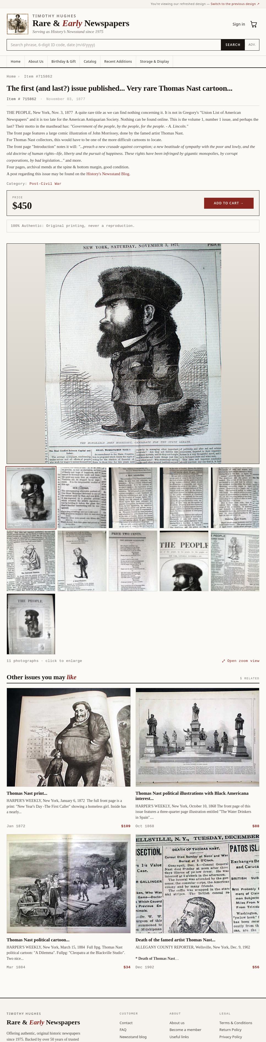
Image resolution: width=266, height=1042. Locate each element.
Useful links (179, 1036)
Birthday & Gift (63, 61)
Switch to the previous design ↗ (235, 4)
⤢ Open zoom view (240, 660)
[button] (133, 353)
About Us (36, 61)
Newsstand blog (133, 1036)
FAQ (123, 1029)
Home (16, 61)
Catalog (90, 61)
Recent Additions (118, 61)
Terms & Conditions (236, 1022)
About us (177, 1022)
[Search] (233, 44)
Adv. (252, 44)
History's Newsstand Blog (107, 174)
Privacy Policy (231, 1036)
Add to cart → (229, 203)
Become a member (185, 1029)
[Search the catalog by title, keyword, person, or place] (114, 44)
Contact (126, 1022)
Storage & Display (154, 61)
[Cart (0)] (253, 24)
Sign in (239, 24)
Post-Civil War (45, 183)
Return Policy (231, 1029)
